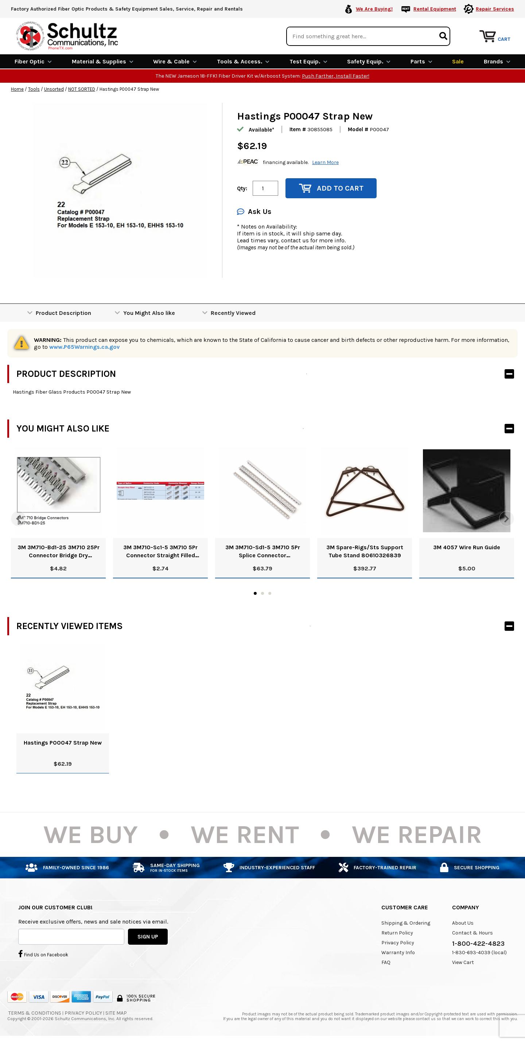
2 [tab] (262, 592)
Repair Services (495, 9)
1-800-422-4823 (478, 943)
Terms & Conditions (34, 1012)
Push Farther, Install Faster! (335, 76)
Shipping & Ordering (405, 922)
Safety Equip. (368, 61)
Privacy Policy (397, 942)
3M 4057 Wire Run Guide (466, 546)
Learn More (325, 162)
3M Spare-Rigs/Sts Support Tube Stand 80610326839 (364, 550)
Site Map (116, 1012)
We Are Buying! (374, 9)
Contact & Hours (472, 932)
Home (17, 88)
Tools (34, 88)
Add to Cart (331, 187)
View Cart (463, 962)
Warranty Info (398, 952)
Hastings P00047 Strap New (63, 741)
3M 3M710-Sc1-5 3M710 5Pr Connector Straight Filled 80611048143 (160, 551)
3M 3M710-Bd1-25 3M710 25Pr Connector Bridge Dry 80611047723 (59, 551)
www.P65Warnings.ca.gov (84, 346)
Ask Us (254, 211)
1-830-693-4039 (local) (479, 952)
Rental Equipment (434, 9)
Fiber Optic (33, 61)
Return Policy (397, 932)
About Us (463, 922)
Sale (458, 61)
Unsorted (54, 88)
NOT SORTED (81, 88)
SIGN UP (147, 936)
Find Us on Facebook (43, 953)
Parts (421, 61)
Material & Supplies (102, 61)
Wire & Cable (175, 61)
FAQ (385, 962)
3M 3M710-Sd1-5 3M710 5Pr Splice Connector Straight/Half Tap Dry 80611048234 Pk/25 (262, 551)
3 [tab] (269, 592)
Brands (497, 61)
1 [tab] (255, 592)
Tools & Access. (243, 61)
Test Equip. (308, 61)
